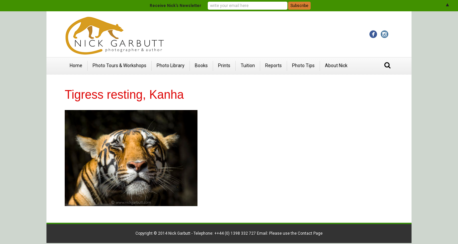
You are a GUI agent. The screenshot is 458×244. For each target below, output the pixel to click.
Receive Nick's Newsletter (175, 5)
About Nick (336, 65)
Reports (273, 65)
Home (76, 65)
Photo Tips (303, 65)
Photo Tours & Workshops (119, 65)
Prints (224, 65)
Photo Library (171, 65)
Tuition (248, 65)
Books (201, 65)
